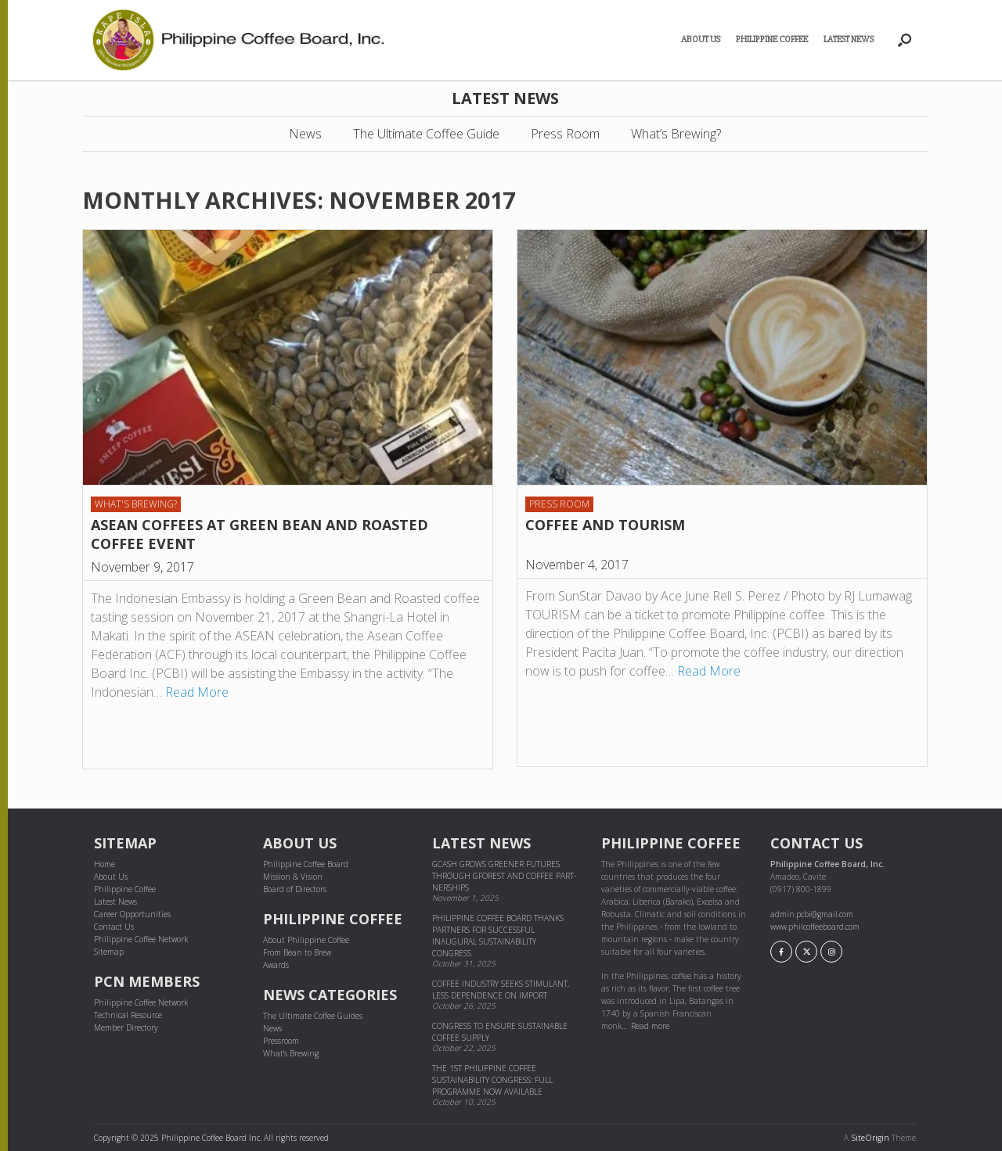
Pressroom (281, 1040)
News (305, 133)
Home (104, 864)
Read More (197, 692)
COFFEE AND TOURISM (605, 524)
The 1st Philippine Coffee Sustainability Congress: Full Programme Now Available (492, 1080)
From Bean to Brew (297, 952)
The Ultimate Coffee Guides (312, 1015)
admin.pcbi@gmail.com (811, 914)
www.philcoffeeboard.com (815, 926)
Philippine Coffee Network (141, 939)
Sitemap (109, 951)
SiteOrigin (870, 1137)
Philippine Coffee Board (305, 864)
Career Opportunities (132, 914)
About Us (700, 39)
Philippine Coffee (772, 39)
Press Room (565, 133)
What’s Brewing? (676, 133)
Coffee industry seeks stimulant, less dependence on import (500, 989)
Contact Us (114, 926)
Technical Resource (128, 1014)
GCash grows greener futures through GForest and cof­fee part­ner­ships (504, 876)
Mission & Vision (293, 876)
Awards (276, 964)
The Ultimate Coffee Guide (426, 133)
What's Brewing (291, 1053)
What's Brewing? (136, 504)
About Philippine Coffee (306, 939)
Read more (650, 1025)
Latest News (849, 39)
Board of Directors (294, 889)
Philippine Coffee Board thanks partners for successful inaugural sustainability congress (498, 936)
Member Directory (126, 1027)
